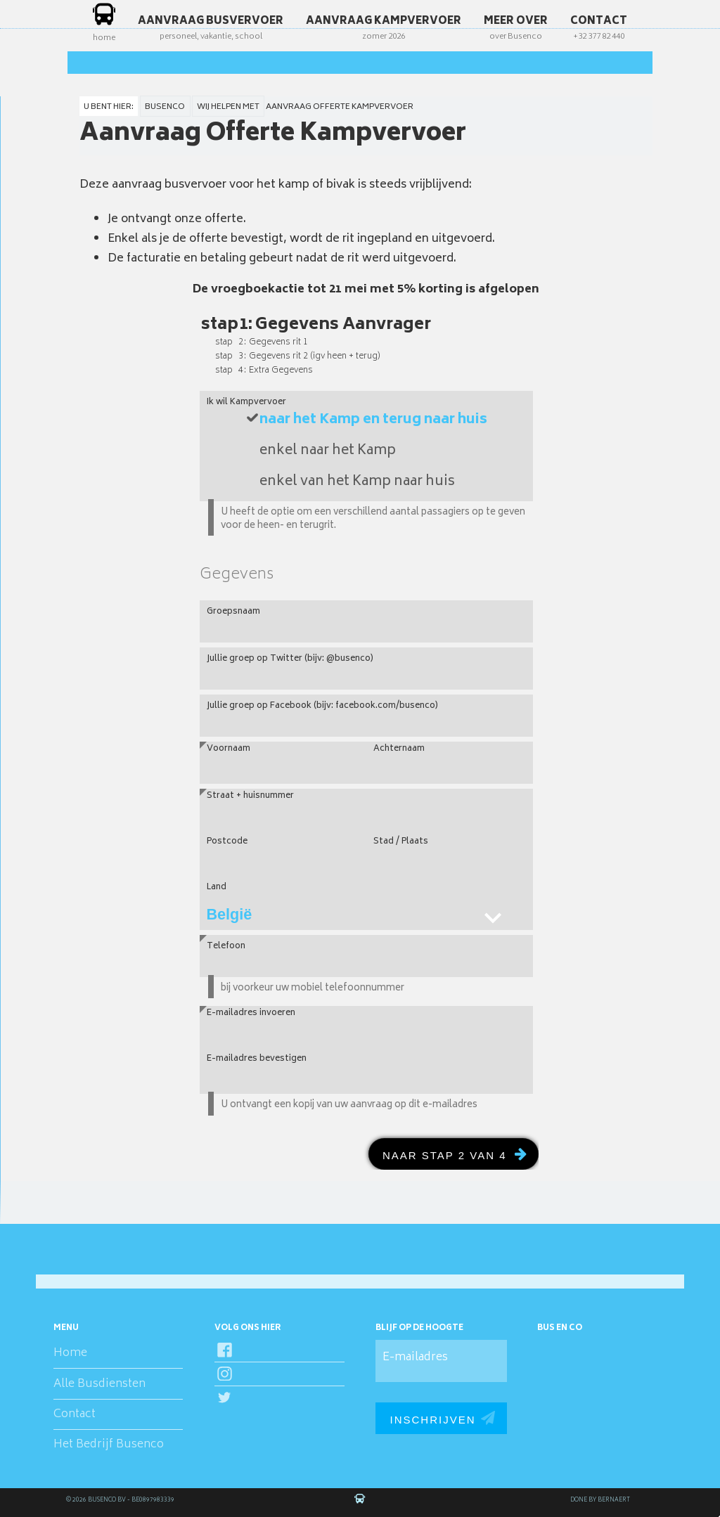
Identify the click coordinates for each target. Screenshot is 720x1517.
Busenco (165, 107)
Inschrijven (432, 1420)
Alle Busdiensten (99, 1384)
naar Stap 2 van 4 (444, 1155)
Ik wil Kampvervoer (246, 398)
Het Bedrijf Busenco (108, 1444)
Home (70, 1353)
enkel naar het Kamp (327, 451)
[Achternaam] (449, 763)
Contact (74, 1414)
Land (216, 887)
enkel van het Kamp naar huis (357, 482)
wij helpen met (228, 107)
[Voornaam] (283, 763)
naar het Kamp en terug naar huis (373, 420)
